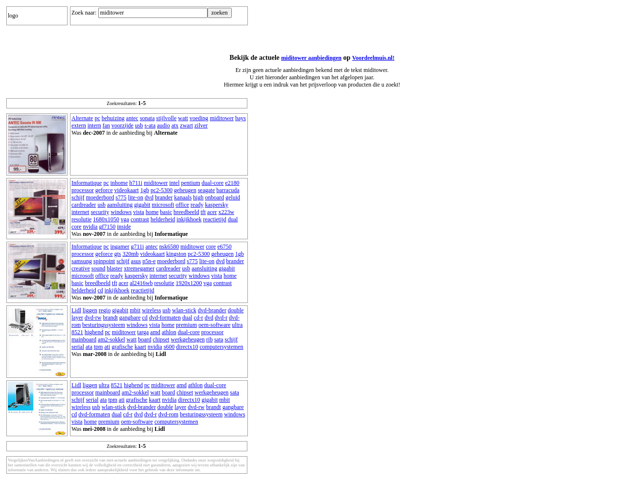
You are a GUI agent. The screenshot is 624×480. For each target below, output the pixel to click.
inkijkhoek (188, 219)
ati (107, 346)
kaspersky (216, 204)
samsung (81, 261)
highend (94, 332)
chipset (161, 339)
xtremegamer (139, 268)
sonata (147, 118)
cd (100, 290)
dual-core (213, 182)
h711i (135, 182)
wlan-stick (184, 310)
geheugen (185, 190)
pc (97, 118)
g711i (137, 246)
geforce (104, 190)
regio (105, 310)
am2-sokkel (111, 339)
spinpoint (104, 261)
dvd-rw (93, 317)
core (76, 226)
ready (197, 204)
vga (125, 219)
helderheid (163, 219)
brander (164, 197)
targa (143, 332)
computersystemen (221, 346)
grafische (122, 346)
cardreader (83, 204)
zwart (186, 125)
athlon (169, 332)
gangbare (129, 317)
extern (78, 125)
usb (139, 125)
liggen (90, 310)
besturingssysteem (103, 324)
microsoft (163, 204)
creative (80, 268)
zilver (201, 125)
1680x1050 (106, 219)
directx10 (187, 346)
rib (209, 339)
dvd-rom (168, 414)
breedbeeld (186, 212)
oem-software (214, 324)
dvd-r (221, 317)
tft (203, 212)
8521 (77, 332)
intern (94, 125)
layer (77, 317)
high (198, 197)
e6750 (224, 246)
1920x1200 (189, 283)
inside (124, 226)
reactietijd (214, 219)
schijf (78, 197)
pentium (190, 182)
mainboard (83, 339)
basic (166, 212)
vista (138, 212)
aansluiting (120, 204)
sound (98, 268)
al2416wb (141, 283)
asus (136, 261)
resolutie (81, 219)
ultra (237, 324)
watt (183, 118)
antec (132, 118)
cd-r (198, 317)
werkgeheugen (188, 339)
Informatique (86, 182)
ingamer (119, 246)
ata (89, 346)
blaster (114, 268)
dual (233, 219)
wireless (151, 310)
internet (80, 212)
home (152, 212)
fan (106, 125)
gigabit (142, 204)
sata (219, 339)
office (182, 204)
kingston (176, 253)
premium (186, 324)
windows (121, 212)
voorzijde (122, 125)
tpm (98, 346)
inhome (119, 182)
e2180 (232, 182)
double (236, 310)
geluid (232, 197)
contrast (140, 219)
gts (117, 253)
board (144, 339)
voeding (199, 118)
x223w (226, 212)
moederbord (100, 197)
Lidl (76, 310)
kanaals (182, 197)
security (100, 212)
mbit (135, 310)
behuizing (113, 118)
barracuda (227, 190)
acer (212, 212)
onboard (214, 197)
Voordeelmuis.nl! (373, 57)
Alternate (82, 118)
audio (163, 125)
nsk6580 (169, 246)
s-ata (150, 125)
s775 (121, 197)
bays (240, 118)
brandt (110, 317)
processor (82, 190)
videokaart (126, 190)
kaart (140, 346)
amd (155, 332)
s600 (169, 346)
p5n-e (149, 261)
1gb (144, 190)
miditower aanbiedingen (311, 57)
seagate (206, 190)
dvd (149, 197)
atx (175, 125)
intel (174, 182)
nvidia (90, 226)
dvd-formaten (165, 317)
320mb (130, 253)
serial (77, 346)
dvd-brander (212, 310)
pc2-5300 (162, 190)
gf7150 (107, 226)
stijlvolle (166, 118)
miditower (222, 118)
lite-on (135, 197)
